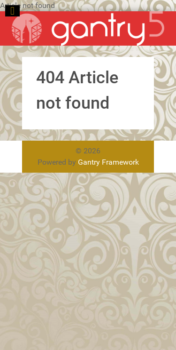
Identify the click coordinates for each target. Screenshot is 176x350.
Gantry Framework (108, 162)
